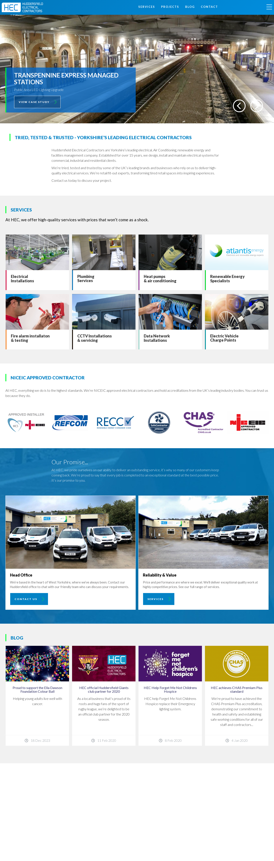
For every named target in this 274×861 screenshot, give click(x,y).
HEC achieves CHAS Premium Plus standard (236, 690)
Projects (170, 6)
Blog (190, 6)
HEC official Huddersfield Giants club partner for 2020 (104, 690)
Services (146, 6)
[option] (137, 69)
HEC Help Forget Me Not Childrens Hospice (170, 690)
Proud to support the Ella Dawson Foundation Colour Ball (37, 690)
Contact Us (26, 599)
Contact (209, 6)
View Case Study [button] (34, 102)
